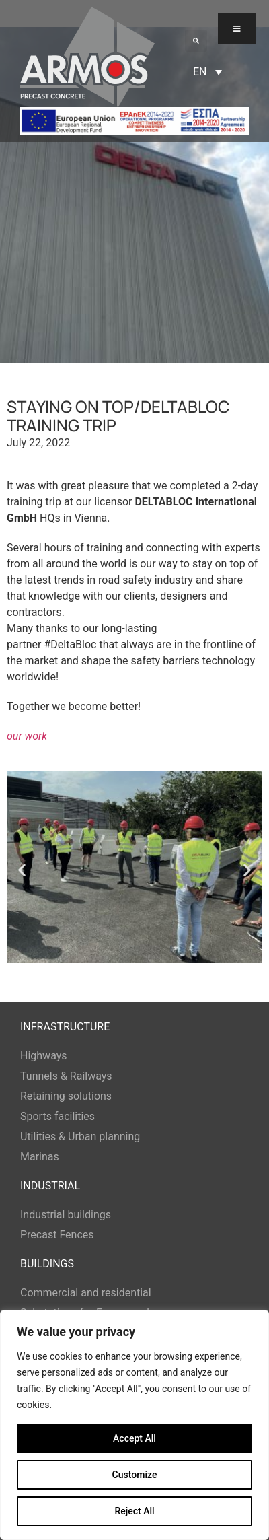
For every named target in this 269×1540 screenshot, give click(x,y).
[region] (134, 1425)
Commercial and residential (85, 1292)
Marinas (39, 1156)
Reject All (134, 1511)
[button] (196, 41)
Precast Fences (57, 1234)
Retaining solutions (66, 1096)
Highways (43, 1055)
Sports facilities (57, 1116)
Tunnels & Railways (66, 1076)
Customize (134, 1474)
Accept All (134, 1438)
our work (27, 736)
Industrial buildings (65, 1214)
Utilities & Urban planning (80, 1136)
